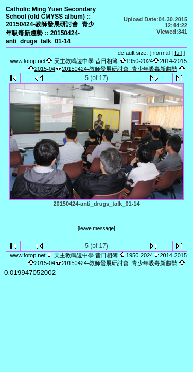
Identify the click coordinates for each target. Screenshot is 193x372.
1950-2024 (139, 61)
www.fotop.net (28, 61)
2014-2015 (173, 61)
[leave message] (96, 228)
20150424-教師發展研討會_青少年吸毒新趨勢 (119, 69)
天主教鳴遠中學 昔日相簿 (85, 61)
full (178, 53)
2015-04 (44, 69)
